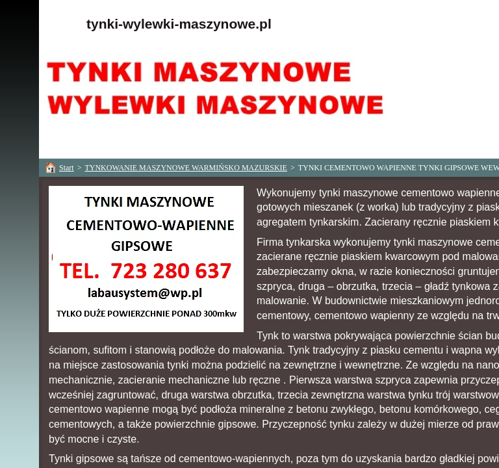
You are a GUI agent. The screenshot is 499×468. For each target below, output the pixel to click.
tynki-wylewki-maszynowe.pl (179, 23)
